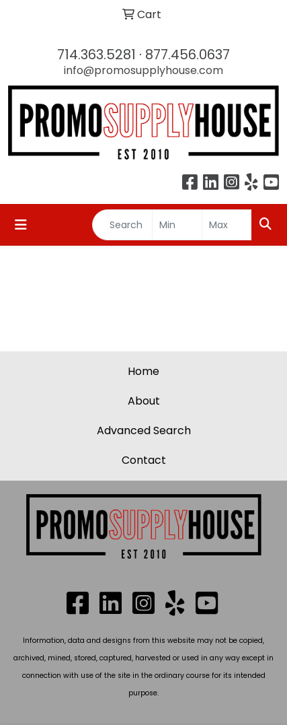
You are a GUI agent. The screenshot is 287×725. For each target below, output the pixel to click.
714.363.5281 (96, 54)
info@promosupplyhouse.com (143, 70)
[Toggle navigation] (21, 224)
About (144, 401)
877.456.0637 (187, 54)
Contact (144, 460)
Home (143, 371)
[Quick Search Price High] (227, 224)
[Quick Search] (122, 224)
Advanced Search (144, 430)
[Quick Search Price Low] (177, 224)
